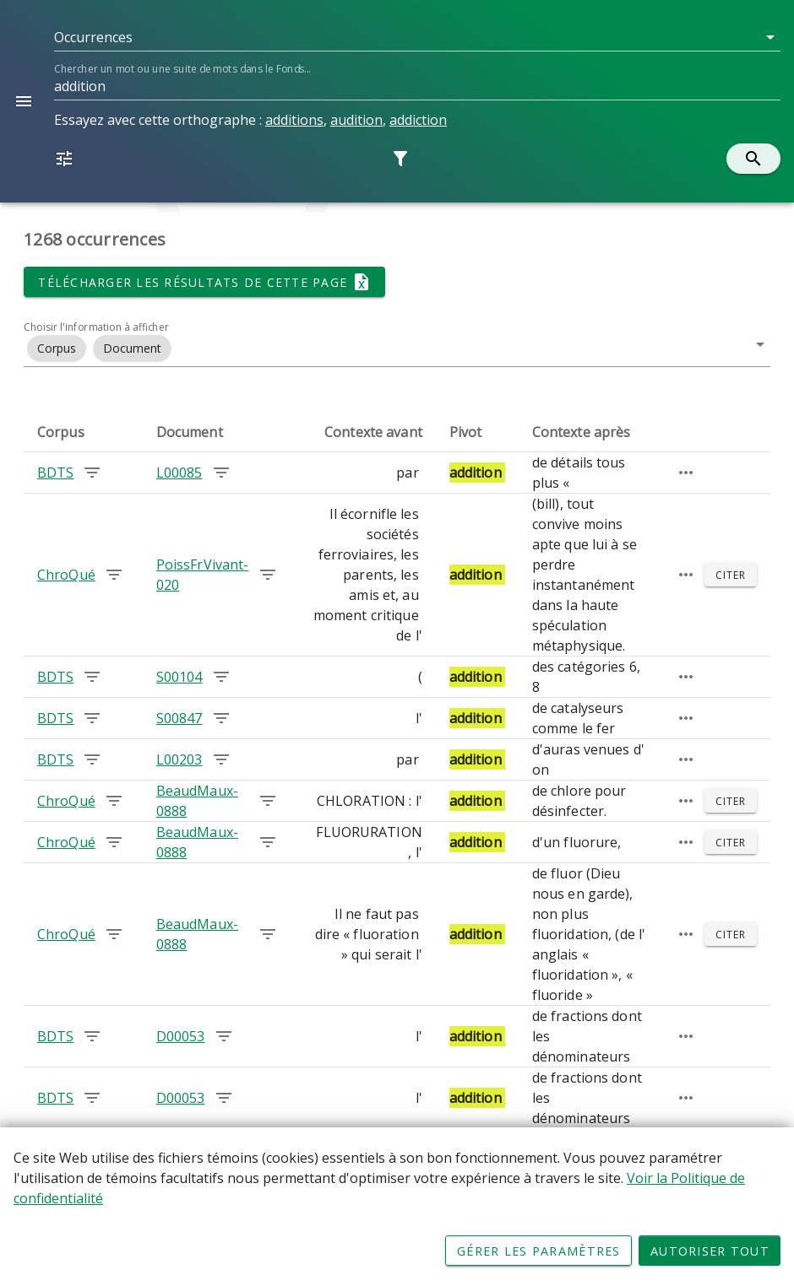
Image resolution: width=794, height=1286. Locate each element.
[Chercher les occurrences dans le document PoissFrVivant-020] (268, 574)
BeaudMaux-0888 (197, 800)
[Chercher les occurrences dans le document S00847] (221, 718)
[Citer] (730, 574)
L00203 (179, 759)
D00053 (180, 1036)
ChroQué (66, 574)
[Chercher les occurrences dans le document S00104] (221, 677)
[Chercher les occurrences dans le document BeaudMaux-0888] (268, 801)
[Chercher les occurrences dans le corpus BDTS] (92, 472)
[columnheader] (83, 432)
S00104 (179, 676)
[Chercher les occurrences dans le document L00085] (221, 472)
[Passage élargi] (686, 472)
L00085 (179, 472)
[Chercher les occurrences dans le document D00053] (224, 1036)
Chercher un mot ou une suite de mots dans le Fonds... (182, 68)
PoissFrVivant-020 (202, 574)
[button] (417, 37)
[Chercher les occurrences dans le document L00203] (221, 759)
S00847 (179, 718)
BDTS (55, 472)
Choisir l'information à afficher (96, 327)
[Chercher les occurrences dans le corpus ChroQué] (114, 574)
